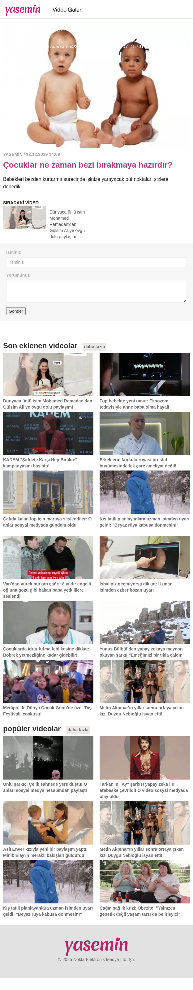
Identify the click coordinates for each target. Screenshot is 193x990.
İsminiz (13, 252)
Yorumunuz (18, 275)
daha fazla (94, 346)
